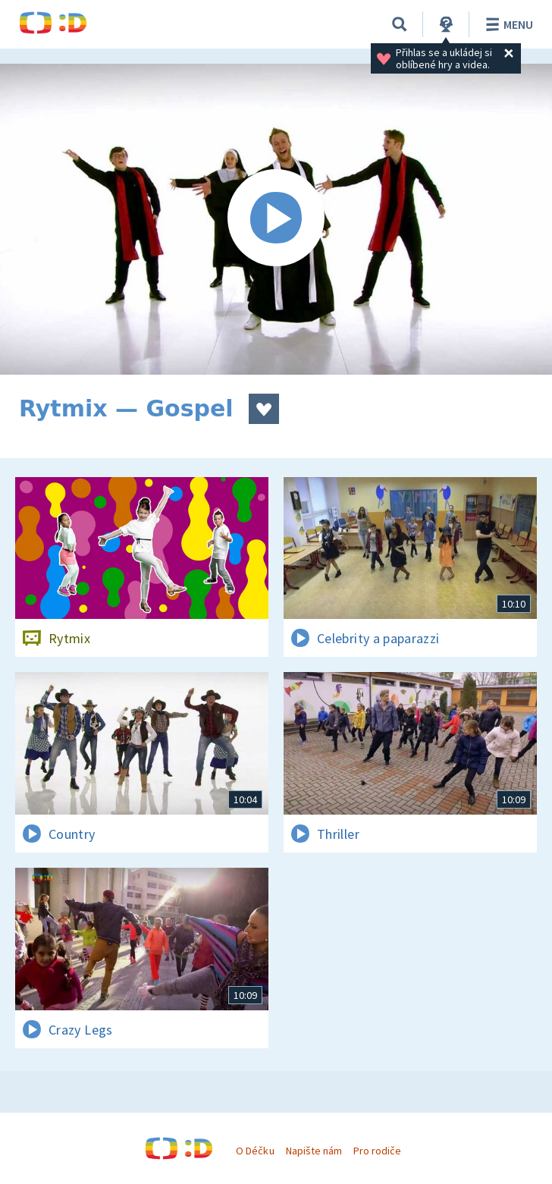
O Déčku (255, 1150)
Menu (507, 24)
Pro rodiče (377, 1150)
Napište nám (314, 1150)
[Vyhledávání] (399, 24)
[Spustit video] (276, 219)
